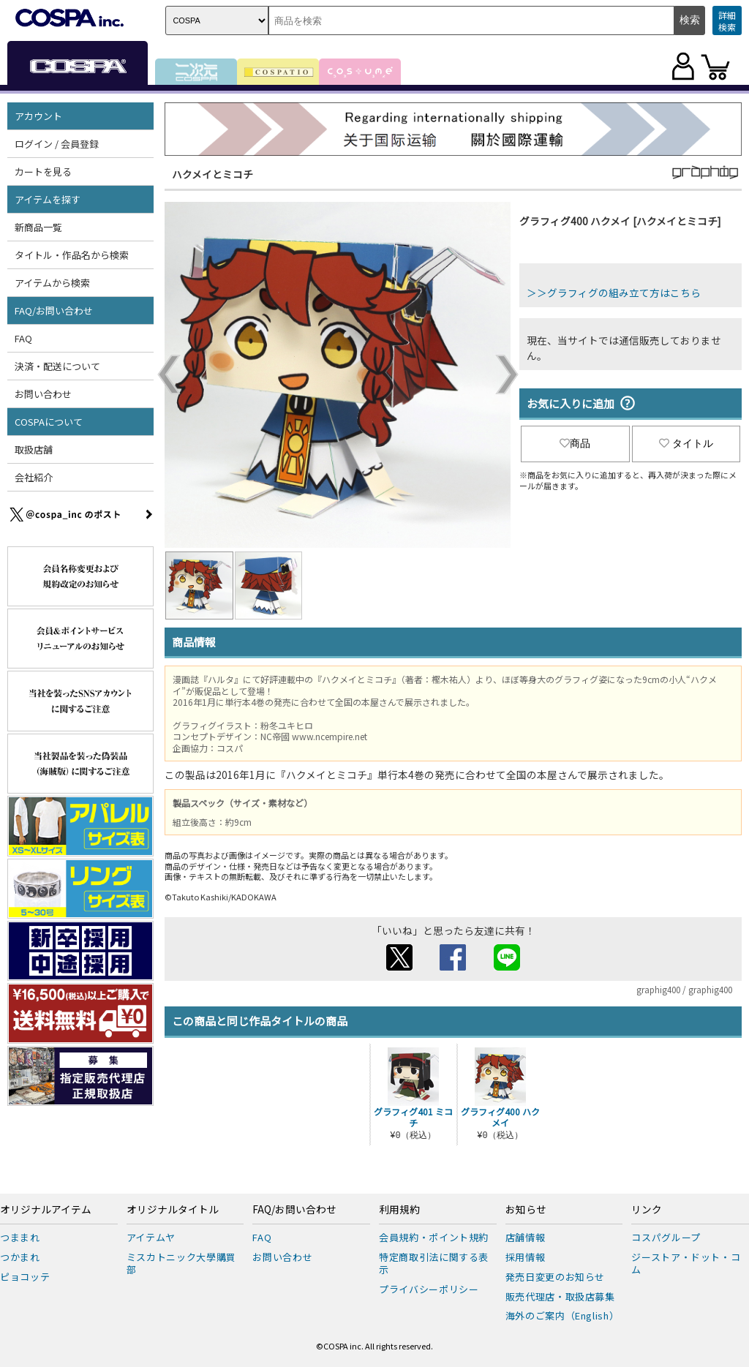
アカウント (38, 116)
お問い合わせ (43, 394)
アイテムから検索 (52, 283)
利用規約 (399, 1209)
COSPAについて (49, 422)
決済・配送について (57, 366)
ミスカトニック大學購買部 (181, 1263)
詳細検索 (727, 21)
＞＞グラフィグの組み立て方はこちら (614, 292)
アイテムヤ (151, 1237)
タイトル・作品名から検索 (72, 255)
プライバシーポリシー (429, 1289)
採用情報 (525, 1257)
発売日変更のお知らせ (555, 1277)
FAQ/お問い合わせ (54, 310)
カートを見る (43, 171)
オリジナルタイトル (173, 1209)
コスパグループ (666, 1237)
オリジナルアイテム (45, 1209)
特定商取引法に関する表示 (434, 1263)
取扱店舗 (34, 449)
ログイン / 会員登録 (57, 144)
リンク (646, 1209)
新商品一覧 (38, 227)
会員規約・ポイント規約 (434, 1237)
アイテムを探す (47, 199)
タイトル (686, 443)
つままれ (20, 1237)
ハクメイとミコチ (212, 174)
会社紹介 (34, 477)
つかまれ (20, 1257)
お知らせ (525, 1209)
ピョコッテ (25, 1277)
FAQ (23, 338)
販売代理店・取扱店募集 (560, 1296)
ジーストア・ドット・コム (685, 1263)
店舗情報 (525, 1237)
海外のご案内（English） (562, 1315)
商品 (575, 443)
